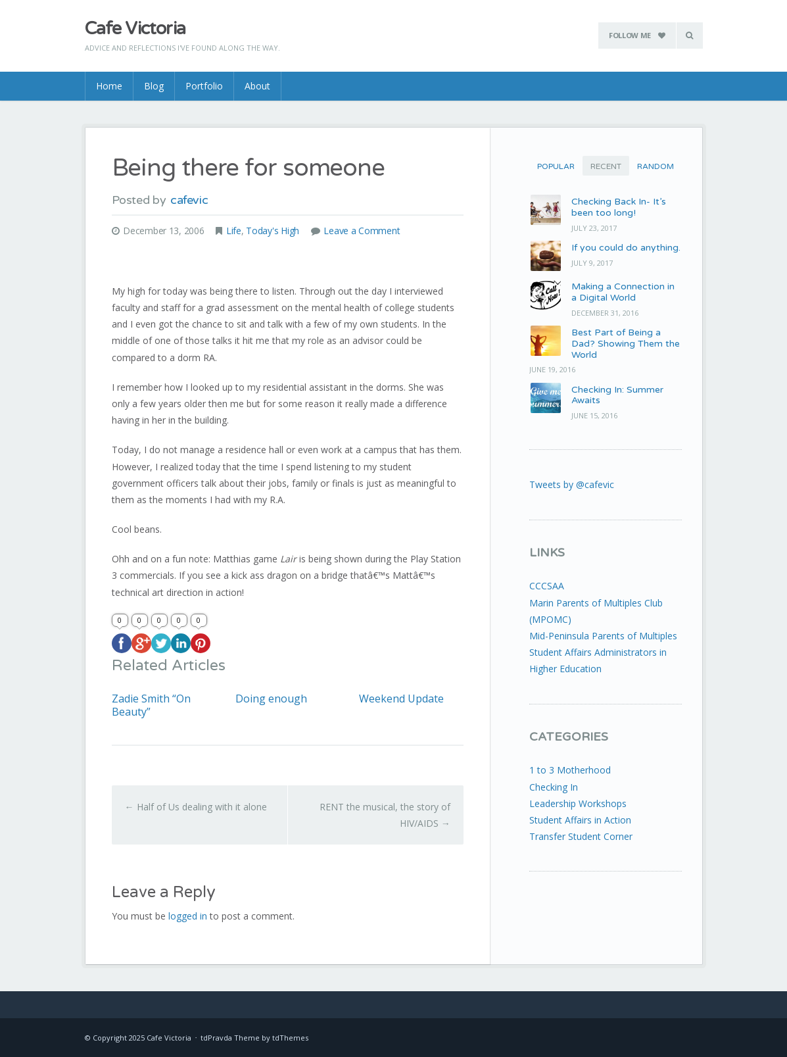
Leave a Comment (361, 230)
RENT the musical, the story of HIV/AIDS (385, 814)
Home (109, 86)
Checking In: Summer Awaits (617, 395)
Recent (605, 166)
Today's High (272, 230)
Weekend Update (401, 699)
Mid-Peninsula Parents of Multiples (603, 635)
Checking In (553, 787)
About (257, 86)
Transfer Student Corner (580, 836)
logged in (187, 916)
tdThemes (290, 1038)
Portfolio (204, 86)
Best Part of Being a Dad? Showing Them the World (625, 343)
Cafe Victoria (135, 28)
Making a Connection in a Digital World (623, 292)
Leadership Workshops (578, 803)
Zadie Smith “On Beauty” (151, 705)
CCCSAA (546, 585)
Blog (154, 86)
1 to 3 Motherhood (570, 770)
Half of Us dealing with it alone (196, 806)
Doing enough (271, 699)
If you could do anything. (625, 247)
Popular (556, 166)
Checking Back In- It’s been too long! (618, 207)
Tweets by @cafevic (571, 484)
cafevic (189, 200)
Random (655, 166)
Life (233, 230)
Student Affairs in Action (580, 820)
